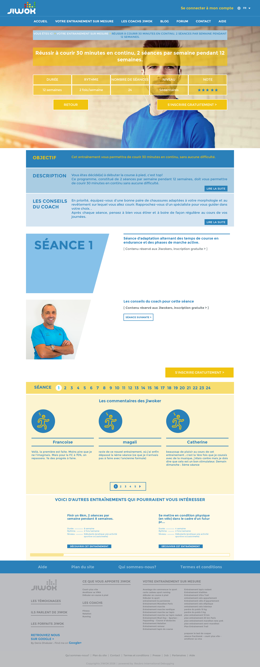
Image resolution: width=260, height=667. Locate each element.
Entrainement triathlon (195, 592)
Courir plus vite (90, 589)
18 (169, 387)
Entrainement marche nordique (159, 609)
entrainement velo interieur (198, 606)
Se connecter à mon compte (207, 8)
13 (137, 387)
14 (143, 387)
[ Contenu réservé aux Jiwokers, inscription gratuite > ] (165, 249)
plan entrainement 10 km (197, 615)
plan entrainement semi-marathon (201, 623)
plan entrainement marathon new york (203, 620)
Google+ (75, 643)
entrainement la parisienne (156, 601)
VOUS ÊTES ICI (43, 33)
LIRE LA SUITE (216, 188)
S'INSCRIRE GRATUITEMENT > (192, 105)
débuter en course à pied (155, 595)
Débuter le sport (151, 598)
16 (156, 387)
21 (189, 387)
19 (176, 387)
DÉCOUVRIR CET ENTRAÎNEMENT (89, 546)
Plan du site (82, 567)
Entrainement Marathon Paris (158, 603)
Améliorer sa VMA (91, 592)
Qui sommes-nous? (137, 567)
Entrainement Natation (154, 623)
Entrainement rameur (154, 626)
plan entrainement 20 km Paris (200, 618)
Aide (222, 21)
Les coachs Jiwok (137, 21)
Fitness (86, 611)
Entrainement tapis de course (158, 629)
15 (150, 387)
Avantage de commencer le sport (160, 589)
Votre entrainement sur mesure (84, 21)
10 (117, 387)
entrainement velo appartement (200, 598)
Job (166, 655)
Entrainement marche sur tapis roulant (162, 615)
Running (86, 616)
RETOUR (71, 105)
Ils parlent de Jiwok (49, 612)
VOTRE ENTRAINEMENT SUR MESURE (82, 33)
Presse (156, 655)
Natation (86, 613)
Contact (203, 21)
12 (130, 387)
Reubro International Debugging (154, 663)
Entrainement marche (154, 606)
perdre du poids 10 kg (195, 609)
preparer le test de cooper (197, 633)
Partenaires (179, 655)
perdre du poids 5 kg (195, 612)
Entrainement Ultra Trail (196, 595)
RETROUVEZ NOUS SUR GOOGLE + (45, 637)
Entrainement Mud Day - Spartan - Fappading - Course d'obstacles (160, 619)
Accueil (41, 21)
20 (182, 387)
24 (208, 387)
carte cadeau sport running (156, 592)
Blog (164, 21)
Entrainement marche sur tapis (158, 612)
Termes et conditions (201, 567)
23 (201, 387)
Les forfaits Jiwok (47, 624)
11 (123, 387)
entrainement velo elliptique (198, 603)
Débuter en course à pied (95, 595)
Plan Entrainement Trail (196, 626)
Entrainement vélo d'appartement (201, 601)
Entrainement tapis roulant (197, 589)
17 (163, 387)
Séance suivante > (138, 317)
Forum (182, 21)
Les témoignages (46, 601)
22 (195, 387)
